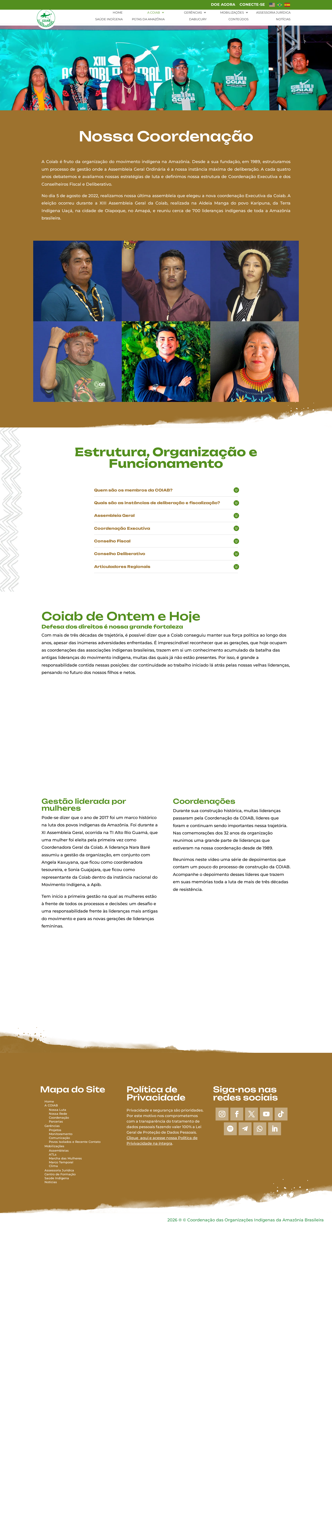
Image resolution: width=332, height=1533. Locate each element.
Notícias (283, 18)
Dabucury (198, 18)
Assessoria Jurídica (273, 12)
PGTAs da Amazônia (148, 18)
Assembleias (59, 1150)
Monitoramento (60, 1134)
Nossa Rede (58, 1113)
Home (118, 12)
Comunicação (59, 1138)
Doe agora (223, 5)
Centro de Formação (60, 1174)
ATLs (52, 1154)
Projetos (55, 1130)
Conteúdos (238, 18)
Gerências (193, 12)
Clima (53, 1166)
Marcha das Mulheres (65, 1158)
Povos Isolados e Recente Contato (75, 1142)
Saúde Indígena (109, 18)
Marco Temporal (61, 1162)
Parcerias (56, 1121)
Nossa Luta (57, 1110)
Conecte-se (252, 5)
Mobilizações (232, 12)
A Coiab (153, 12)
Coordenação (59, 1117)
